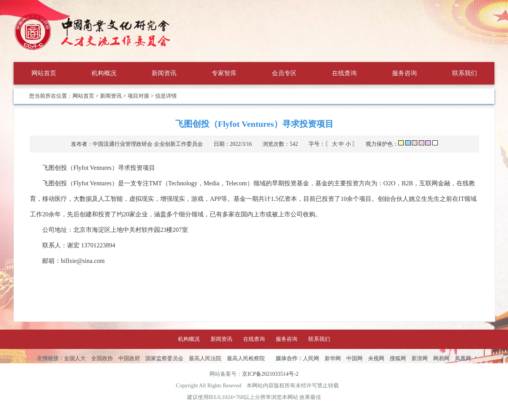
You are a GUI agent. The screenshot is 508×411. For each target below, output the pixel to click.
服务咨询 (404, 73)
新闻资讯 (164, 73)
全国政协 (102, 358)
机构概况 (104, 73)
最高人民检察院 (246, 358)
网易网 (441, 358)
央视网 (376, 358)
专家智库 (224, 73)
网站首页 (43, 73)
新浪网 (419, 358)
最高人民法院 (205, 358)
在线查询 (344, 73)
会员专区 (284, 73)
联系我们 (464, 73)
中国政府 (129, 358)
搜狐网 (398, 358)
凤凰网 (463, 358)
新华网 (333, 358)
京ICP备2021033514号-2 (270, 374)
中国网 (354, 358)
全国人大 (75, 358)
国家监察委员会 (164, 358)
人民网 (311, 358)
